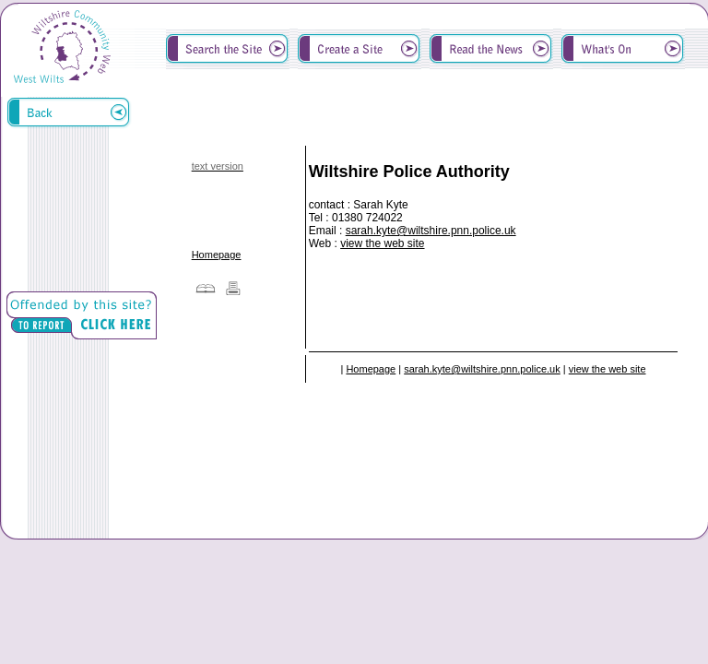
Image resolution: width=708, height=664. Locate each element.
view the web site (382, 243)
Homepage (217, 254)
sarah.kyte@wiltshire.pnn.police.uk (431, 230)
